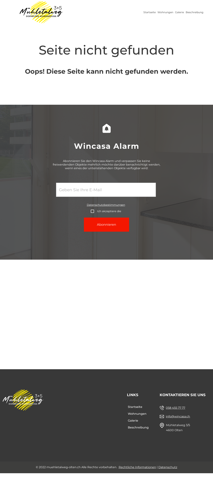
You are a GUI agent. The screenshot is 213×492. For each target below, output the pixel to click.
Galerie (179, 12)
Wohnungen (165, 12)
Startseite (149, 12)
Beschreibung (194, 12)
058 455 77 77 (175, 407)
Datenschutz (167, 467)
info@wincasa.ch (178, 416)
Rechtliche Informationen (137, 467)
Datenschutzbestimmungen (106, 205)
